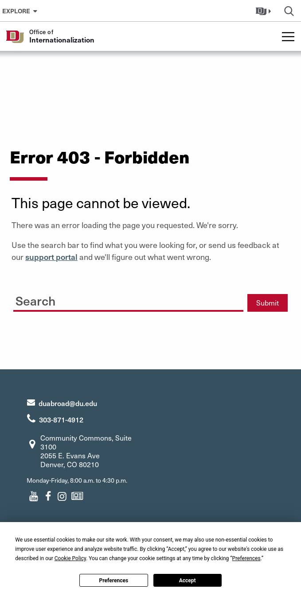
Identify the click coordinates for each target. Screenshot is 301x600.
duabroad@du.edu (68, 403)
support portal (51, 256)
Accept (187, 580)
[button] (264, 10)
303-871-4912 (61, 419)
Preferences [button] (246, 558)
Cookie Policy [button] (70, 558)
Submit (267, 302)
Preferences (114, 580)
